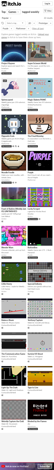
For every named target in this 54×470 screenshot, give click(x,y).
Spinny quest (7, 99)
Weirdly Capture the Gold (12, 421)
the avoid (4, 252)
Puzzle (5, 28)
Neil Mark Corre (34, 289)
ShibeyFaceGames (34, 105)
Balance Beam (7, 320)
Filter (48, 11)
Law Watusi (5, 216)
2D (29, 23)
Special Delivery (35, 284)
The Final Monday (35, 136)
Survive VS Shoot (35, 354)
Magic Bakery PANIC (37, 99)
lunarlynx (4, 68)
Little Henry (6, 284)
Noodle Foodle (7, 172)
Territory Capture (35, 320)
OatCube (31, 141)
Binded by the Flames (37, 421)
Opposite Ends (7, 136)
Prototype (43, 23)
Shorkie (30, 214)
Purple (30, 172)
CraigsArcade (6, 141)
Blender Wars (7, 247)
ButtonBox (32, 247)
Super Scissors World (37, 63)
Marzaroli (31, 252)
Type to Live (33, 387)
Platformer (20, 28)
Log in (47, 3)
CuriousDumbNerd (8, 325)
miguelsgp (5, 105)
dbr (29, 424)
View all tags (37, 28)
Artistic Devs (6, 177)
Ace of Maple (33, 177)
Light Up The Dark (9, 387)
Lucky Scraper (34, 209)
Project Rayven (8, 63)
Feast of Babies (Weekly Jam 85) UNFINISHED (13, 210)
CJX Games (5, 289)
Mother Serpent (34, 68)
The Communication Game (13, 354)
